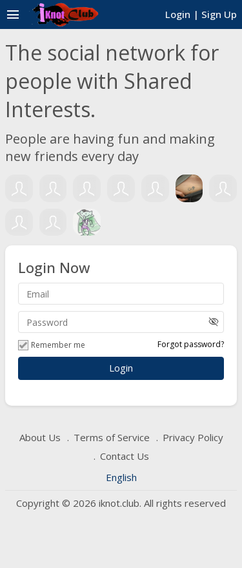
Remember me (51, 345)
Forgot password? (190, 344)
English (121, 477)
